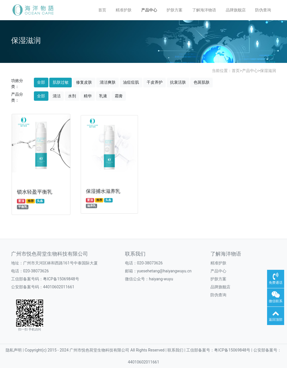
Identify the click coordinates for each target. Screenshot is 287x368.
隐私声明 (14, 350)
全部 (41, 82)
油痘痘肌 (131, 82)
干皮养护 (155, 82)
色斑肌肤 (202, 82)
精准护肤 (124, 10)
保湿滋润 (268, 70)
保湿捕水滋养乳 (103, 189)
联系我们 (135, 254)
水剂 (72, 96)
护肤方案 (175, 10)
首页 (102, 10)
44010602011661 (58, 287)
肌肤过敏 (61, 82)
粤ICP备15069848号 (61, 279)
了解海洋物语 (204, 10)
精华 (88, 96)
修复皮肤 (84, 82)
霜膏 (119, 96)
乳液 (103, 96)
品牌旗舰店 (236, 10)
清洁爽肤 (108, 82)
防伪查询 (263, 10)
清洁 (57, 96)
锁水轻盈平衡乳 (35, 190)
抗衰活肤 (178, 82)
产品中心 (149, 10)
